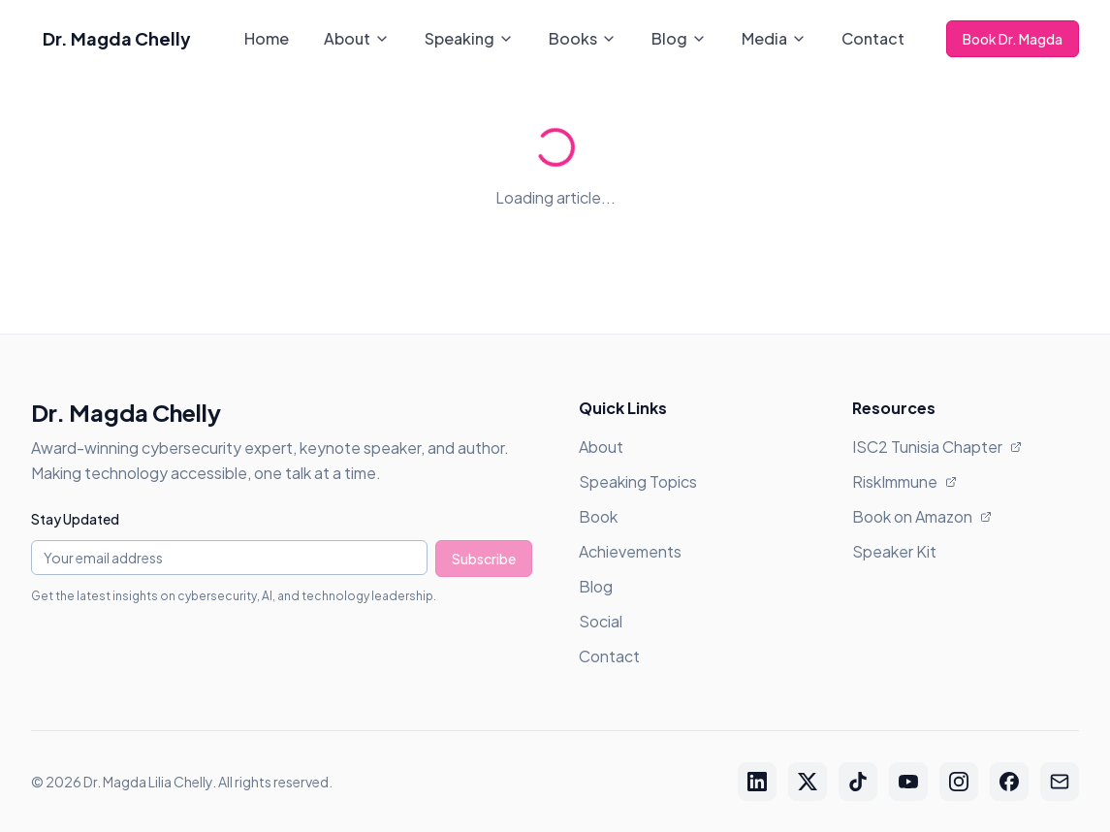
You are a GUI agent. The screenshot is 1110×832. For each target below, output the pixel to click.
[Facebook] (1009, 781)
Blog (679, 38)
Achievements (630, 551)
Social (600, 621)
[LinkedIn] (757, 781)
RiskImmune (904, 481)
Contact (872, 38)
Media (774, 38)
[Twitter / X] (807, 781)
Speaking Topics (638, 481)
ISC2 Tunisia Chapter (937, 446)
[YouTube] (908, 781)
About (357, 38)
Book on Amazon (922, 516)
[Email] (1059, 781)
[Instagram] (958, 781)
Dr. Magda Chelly (117, 38)
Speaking (469, 38)
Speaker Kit (894, 551)
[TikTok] (858, 781)
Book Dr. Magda (1012, 39)
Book (598, 516)
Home (266, 38)
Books (583, 38)
